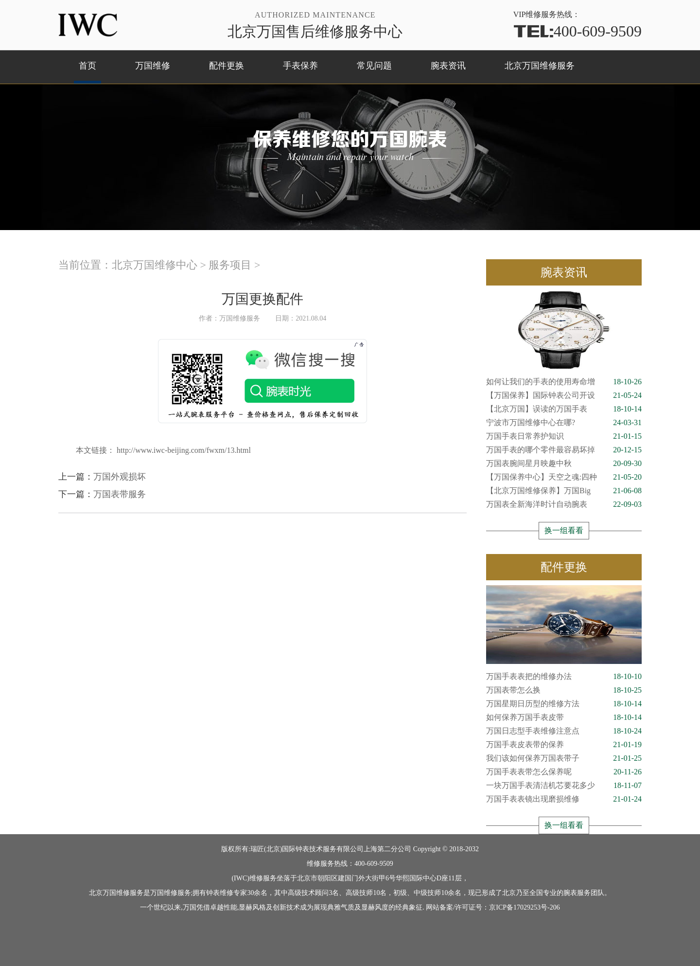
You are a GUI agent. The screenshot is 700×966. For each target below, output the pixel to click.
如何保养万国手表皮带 (564, 717)
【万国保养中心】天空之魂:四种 (564, 477)
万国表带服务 (119, 494)
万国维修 (152, 66)
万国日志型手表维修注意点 (564, 731)
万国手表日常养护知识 (564, 436)
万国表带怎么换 (564, 690)
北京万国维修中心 (154, 265)
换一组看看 (563, 530)
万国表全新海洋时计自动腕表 (564, 504)
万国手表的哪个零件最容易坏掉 (564, 450)
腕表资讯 (448, 66)
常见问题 (374, 66)
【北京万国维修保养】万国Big (564, 491)
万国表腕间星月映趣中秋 (564, 463)
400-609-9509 (577, 30)
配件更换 (226, 66)
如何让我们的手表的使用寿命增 (564, 382)
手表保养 (300, 66)
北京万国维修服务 (540, 66)
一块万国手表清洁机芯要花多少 (564, 785)
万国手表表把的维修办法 (564, 676)
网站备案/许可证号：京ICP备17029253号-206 (493, 907)
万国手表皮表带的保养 (564, 744)
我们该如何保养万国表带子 (564, 758)
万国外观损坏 (119, 477)
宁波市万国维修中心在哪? (564, 422)
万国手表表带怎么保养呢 (564, 772)
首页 (87, 66)
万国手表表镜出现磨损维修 (564, 799)
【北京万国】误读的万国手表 (564, 409)
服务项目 (230, 265)
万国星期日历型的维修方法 (564, 704)
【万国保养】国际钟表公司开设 (564, 395)
